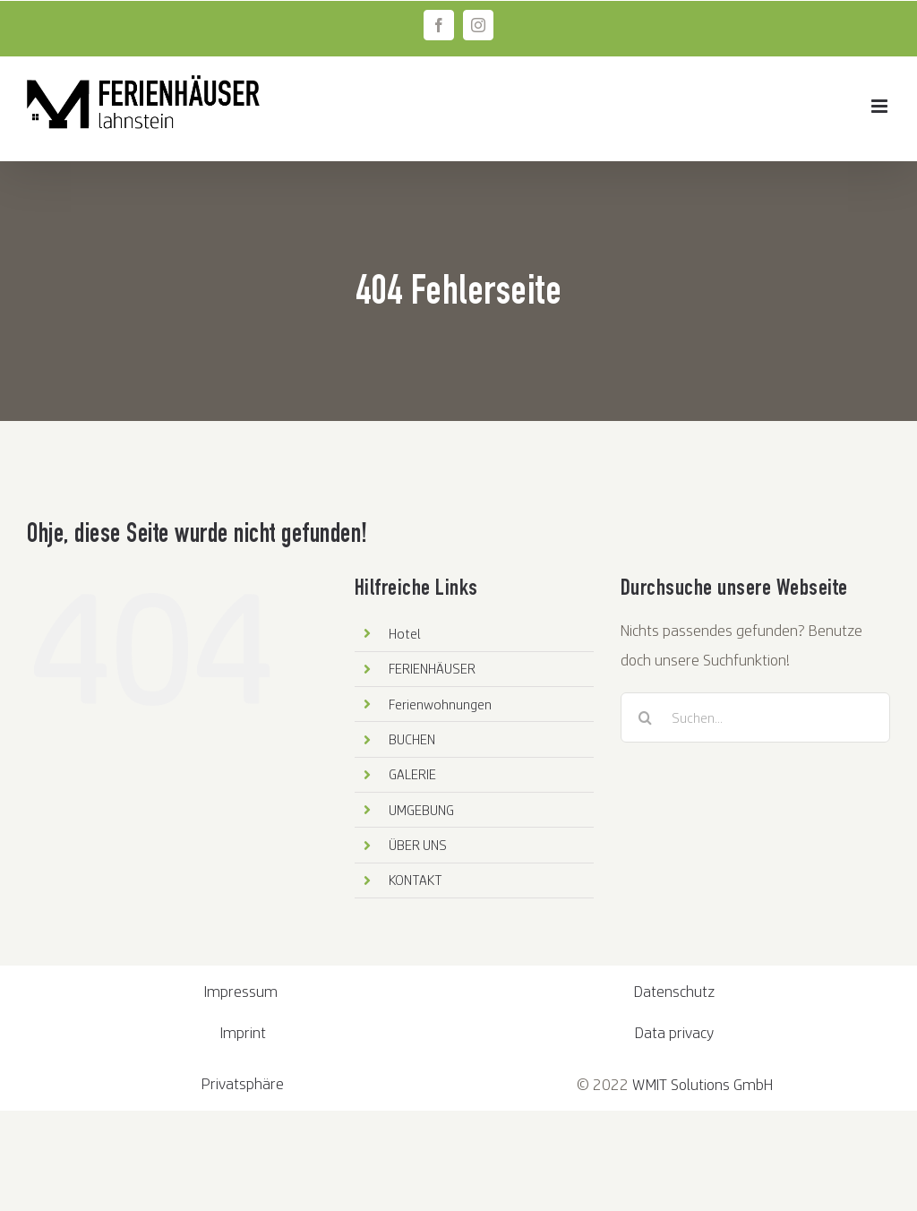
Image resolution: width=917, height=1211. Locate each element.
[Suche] (646, 717)
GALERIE (412, 774)
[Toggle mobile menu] (880, 106)
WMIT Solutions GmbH (702, 1084)
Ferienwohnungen (440, 704)
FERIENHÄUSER (432, 668)
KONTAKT (415, 880)
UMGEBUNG (421, 810)
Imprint (243, 1032)
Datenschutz (674, 991)
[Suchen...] (755, 717)
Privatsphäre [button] (242, 1083)
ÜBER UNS (418, 845)
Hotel (405, 633)
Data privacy (674, 1032)
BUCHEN (412, 739)
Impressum (242, 991)
